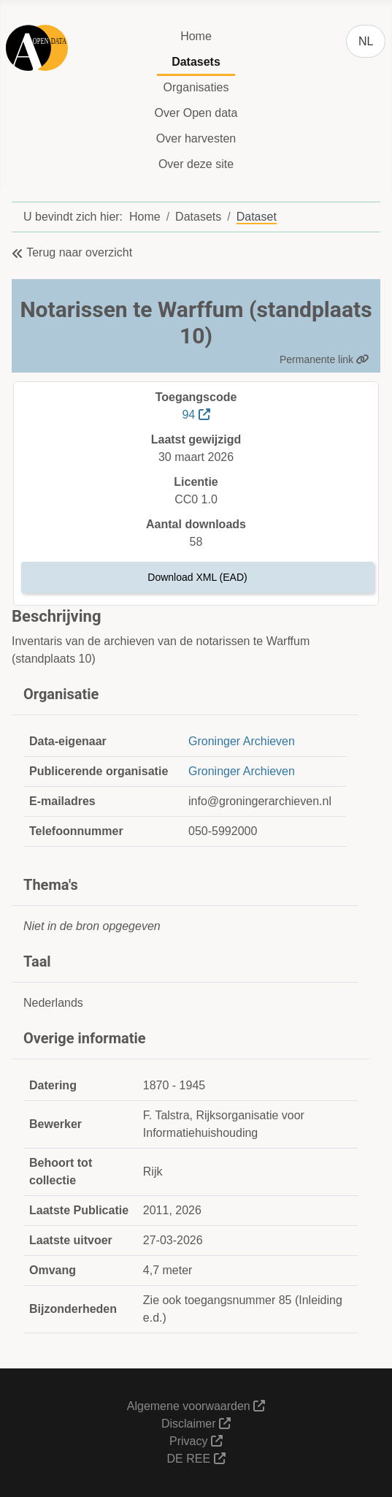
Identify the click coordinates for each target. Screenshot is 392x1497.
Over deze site (196, 164)
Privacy (196, 1441)
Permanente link (324, 359)
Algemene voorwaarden (196, 1406)
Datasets (196, 62)
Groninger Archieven (241, 741)
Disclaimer (196, 1423)
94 (196, 414)
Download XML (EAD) (197, 577)
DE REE (195, 1458)
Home (196, 36)
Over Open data (196, 113)
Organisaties (196, 87)
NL (365, 41)
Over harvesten (196, 138)
